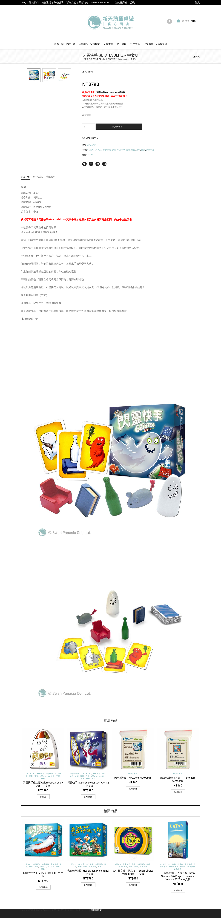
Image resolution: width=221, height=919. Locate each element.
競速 (143, 150)
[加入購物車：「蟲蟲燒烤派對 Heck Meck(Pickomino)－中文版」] (88, 885)
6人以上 (103, 59)
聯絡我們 (71, 2)
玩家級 (183, 868)
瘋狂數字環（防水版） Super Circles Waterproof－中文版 (133, 873)
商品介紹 (25, 177)
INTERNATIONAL (100, 2)
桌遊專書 (148, 45)
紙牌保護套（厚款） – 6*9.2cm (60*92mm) (177, 780)
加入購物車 (117, 127)
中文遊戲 (107, 150)
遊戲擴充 (178, 870)
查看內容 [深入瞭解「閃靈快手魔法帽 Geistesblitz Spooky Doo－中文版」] (43, 797)
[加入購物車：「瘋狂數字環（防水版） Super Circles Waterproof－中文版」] (133, 885)
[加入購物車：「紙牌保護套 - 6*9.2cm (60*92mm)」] (133, 789)
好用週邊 (135, 44)
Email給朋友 (92, 138)
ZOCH (90, 155)
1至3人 (28, 775)
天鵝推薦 (108, 44)
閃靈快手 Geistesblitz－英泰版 (111, 93)
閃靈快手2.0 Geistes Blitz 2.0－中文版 (43, 875)
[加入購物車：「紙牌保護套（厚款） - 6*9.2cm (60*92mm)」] (178, 792)
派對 (138, 150)
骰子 (100, 868)
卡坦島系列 (174, 868)
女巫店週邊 (161, 45)
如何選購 (46, 2)
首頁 (86, 59)
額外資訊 (38, 177)
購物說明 (58, 2)
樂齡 (133, 150)
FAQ (23, 2)
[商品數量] (89, 127)
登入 (197, 2)
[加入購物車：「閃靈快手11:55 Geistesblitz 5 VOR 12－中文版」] (88, 797)
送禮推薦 (150, 150)
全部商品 (83, 45)
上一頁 (196, 57)
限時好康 (70, 44)
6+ (34, 775)
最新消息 (83, 2)
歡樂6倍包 (123, 868)
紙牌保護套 (133, 775)
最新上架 (59, 45)
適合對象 (121, 44)
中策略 (180, 865)
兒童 (114, 150)
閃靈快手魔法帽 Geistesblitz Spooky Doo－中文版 (43, 785)
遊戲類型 (95, 44)
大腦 (128, 150)
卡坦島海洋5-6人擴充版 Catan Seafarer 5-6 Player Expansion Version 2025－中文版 (178, 877)
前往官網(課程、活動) (123, 2)
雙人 (93, 779)
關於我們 (34, 2)
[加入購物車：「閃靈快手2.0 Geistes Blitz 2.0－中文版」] (43, 888)
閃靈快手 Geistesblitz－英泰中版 (57, 220)
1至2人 (90, 150)
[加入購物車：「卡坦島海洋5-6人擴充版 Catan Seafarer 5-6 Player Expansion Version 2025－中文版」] (178, 891)
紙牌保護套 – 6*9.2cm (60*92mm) (133, 778)
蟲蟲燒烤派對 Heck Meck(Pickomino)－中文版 (88, 873)
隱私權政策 (96, 911)
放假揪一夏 (75, 775)
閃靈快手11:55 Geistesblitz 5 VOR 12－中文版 (88, 785)
